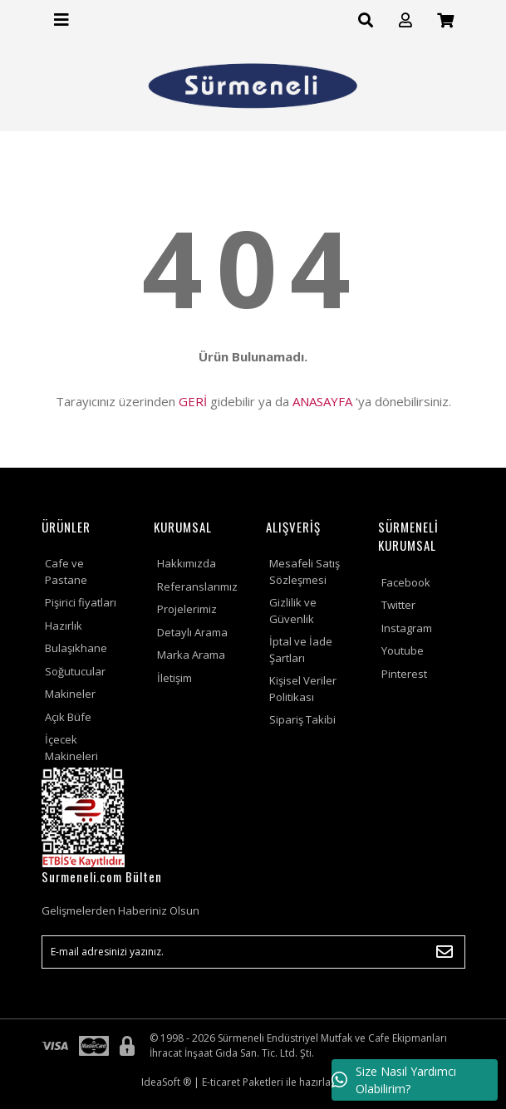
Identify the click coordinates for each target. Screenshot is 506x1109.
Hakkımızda (186, 563)
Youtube (402, 650)
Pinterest (404, 673)
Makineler (70, 693)
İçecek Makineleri (71, 747)
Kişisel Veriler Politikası (303, 688)
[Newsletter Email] (253, 952)
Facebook (405, 582)
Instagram (406, 628)
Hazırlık (63, 625)
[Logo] (252, 85)
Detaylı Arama (192, 632)
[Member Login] (405, 20)
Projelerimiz (187, 608)
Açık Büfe (68, 716)
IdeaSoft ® (166, 1082)
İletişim (174, 677)
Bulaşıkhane (76, 647)
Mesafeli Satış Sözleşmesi (304, 571)
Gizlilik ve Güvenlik (293, 610)
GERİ (193, 401)
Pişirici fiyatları (80, 602)
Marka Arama (191, 654)
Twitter (398, 604)
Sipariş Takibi (302, 719)
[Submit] (444, 952)
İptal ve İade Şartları (300, 649)
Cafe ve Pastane (66, 571)
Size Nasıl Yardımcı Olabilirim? (394, 1080)
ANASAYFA (322, 401)
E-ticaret (221, 1082)
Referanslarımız (197, 586)
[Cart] (445, 20)
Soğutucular (75, 671)
